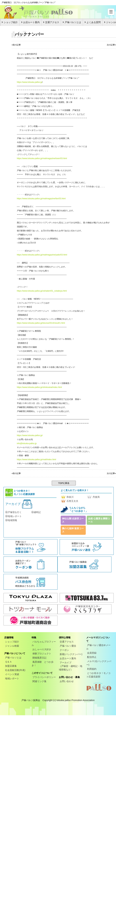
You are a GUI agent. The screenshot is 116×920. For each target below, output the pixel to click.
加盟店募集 (11, 666)
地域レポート (13, 516)
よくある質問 (94, 22)
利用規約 (91, 669)
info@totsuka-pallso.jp (27, 443)
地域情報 (11, 520)
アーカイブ (12, 504)
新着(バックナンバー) (71, 654)
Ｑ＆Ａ (8, 661)
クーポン (64, 650)
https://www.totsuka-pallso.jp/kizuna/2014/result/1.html (41, 323)
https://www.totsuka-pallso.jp (29, 82)
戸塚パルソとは (73, 22)
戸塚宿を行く (13, 512)
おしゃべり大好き (41, 649)
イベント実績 (12, 674)
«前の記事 (16, 45)
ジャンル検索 (12, 646)
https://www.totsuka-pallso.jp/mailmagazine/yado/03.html (42, 255)
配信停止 (91, 657)
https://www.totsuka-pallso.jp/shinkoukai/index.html (39, 387)
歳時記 (36, 512)
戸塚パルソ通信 (68, 646)
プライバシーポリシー (44, 677)
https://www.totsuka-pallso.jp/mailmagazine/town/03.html (42, 158)
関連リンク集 (39, 681)
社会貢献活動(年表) (15, 670)
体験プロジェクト (41, 653)
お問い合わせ (67, 681)
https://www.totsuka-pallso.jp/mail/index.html (36, 459)
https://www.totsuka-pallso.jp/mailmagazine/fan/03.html (41, 198)
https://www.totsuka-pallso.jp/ (30, 435)
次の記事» (111, 45)
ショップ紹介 (11, 22)
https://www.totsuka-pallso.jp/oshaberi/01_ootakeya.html (42, 291)
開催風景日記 (39, 657)
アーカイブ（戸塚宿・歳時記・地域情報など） (70, 666)
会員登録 (91, 653)
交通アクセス (52, 22)
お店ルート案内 (31, 22)
